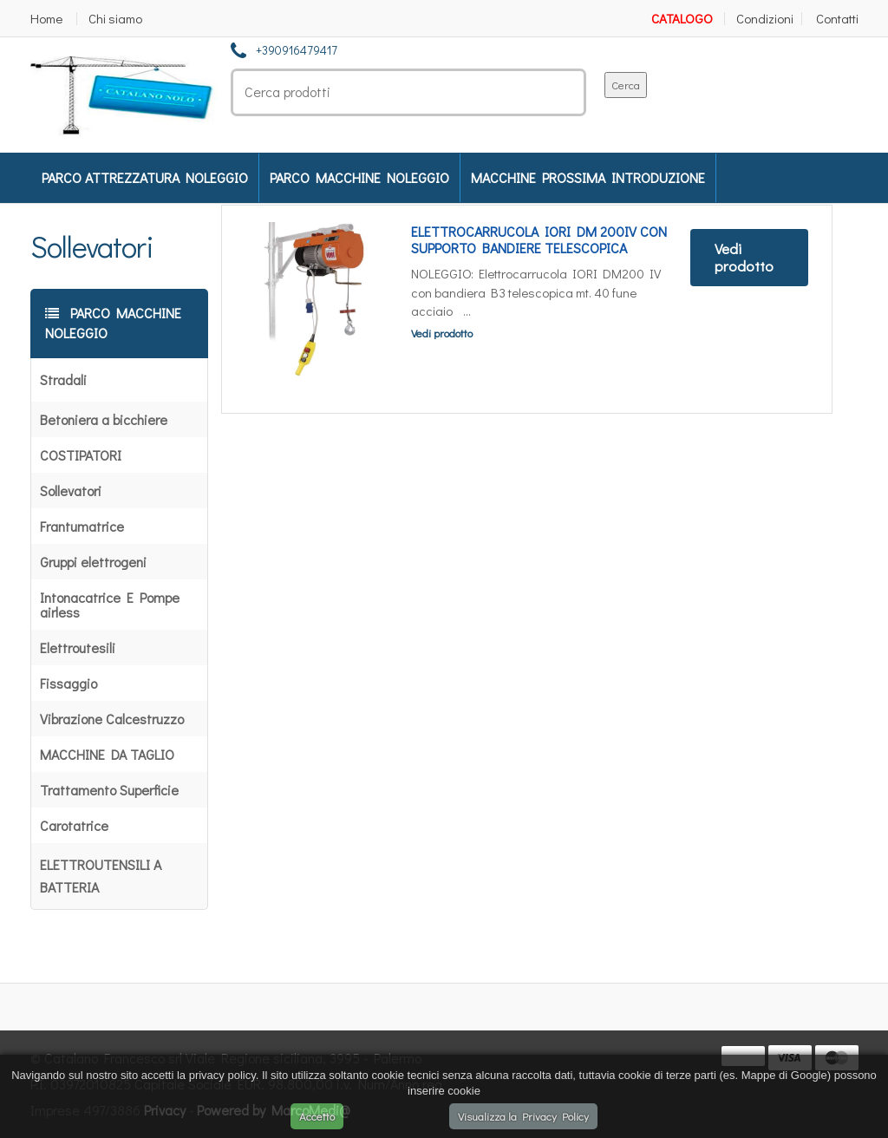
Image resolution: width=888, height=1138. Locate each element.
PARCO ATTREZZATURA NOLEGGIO (145, 177)
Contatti (837, 18)
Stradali (63, 379)
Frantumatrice (82, 526)
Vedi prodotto (442, 332)
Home (46, 18)
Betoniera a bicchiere (103, 419)
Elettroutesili (77, 647)
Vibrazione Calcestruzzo (112, 719)
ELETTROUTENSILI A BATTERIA (100, 875)
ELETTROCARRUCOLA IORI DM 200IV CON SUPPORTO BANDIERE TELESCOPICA (539, 239)
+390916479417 (296, 50)
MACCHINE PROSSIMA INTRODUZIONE (588, 177)
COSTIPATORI (80, 455)
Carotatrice (74, 825)
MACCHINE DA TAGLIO (107, 754)
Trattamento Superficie (109, 790)
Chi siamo (115, 18)
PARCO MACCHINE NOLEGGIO (359, 177)
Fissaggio (68, 683)
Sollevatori (70, 490)
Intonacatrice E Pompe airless (110, 604)
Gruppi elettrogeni (93, 562)
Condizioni (764, 18)
